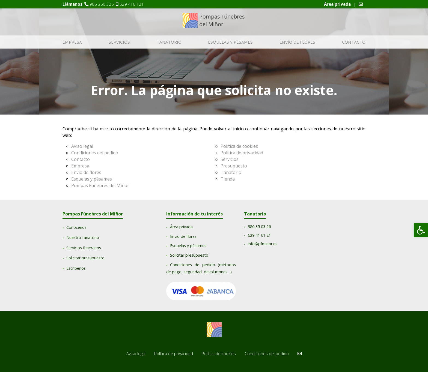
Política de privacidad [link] (242, 153)
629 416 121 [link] (132, 4)
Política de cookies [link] (239, 146)
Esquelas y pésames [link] (230, 42)
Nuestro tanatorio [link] (82, 237)
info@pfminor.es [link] (262, 244)
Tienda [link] (228, 179)
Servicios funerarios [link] (83, 247)
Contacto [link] (353, 42)
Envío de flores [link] (297, 42)
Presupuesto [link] (234, 166)
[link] (421, 230)
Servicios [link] (119, 42)
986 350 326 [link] (102, 4)
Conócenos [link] (76, 227)
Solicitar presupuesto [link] (85, 258)
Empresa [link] (72, 42)
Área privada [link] (181, 227)
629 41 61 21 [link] (259, 235)
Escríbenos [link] (76, 268)
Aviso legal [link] (82, 146)
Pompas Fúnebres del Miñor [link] (100, 185)
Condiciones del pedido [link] (94, 153)
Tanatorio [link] (169, 42)
